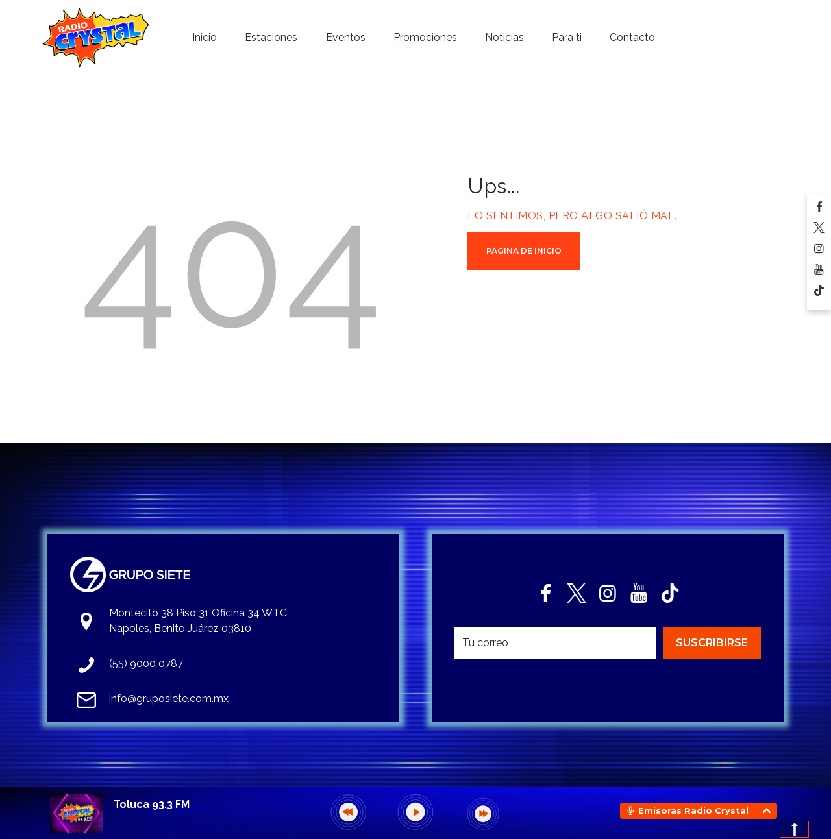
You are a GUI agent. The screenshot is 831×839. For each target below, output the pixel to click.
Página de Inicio (524, 251)
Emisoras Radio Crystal (693, 810)
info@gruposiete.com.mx (169, 698)
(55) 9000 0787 (146, 663)
